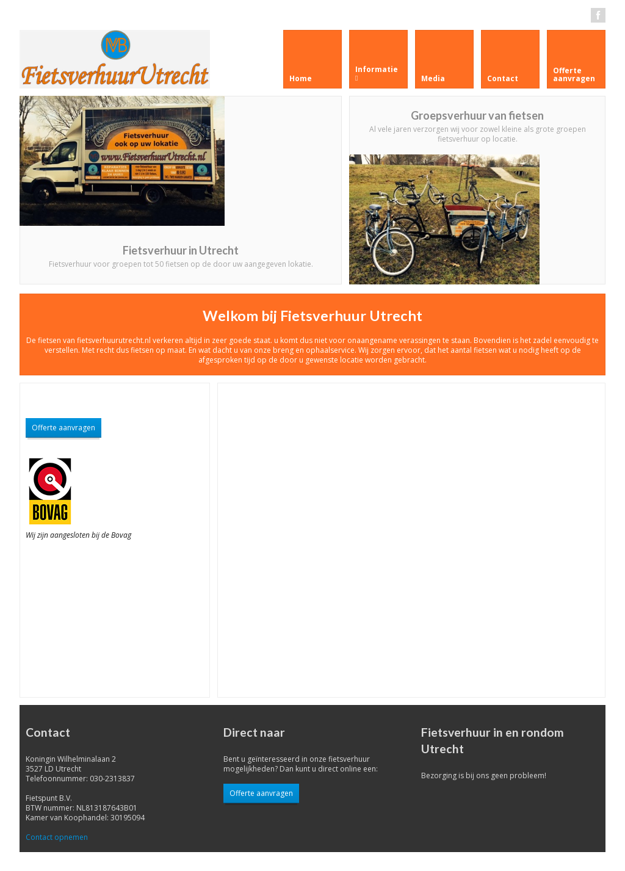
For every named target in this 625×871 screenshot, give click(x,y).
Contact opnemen (57, 837)
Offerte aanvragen (63, 427)
